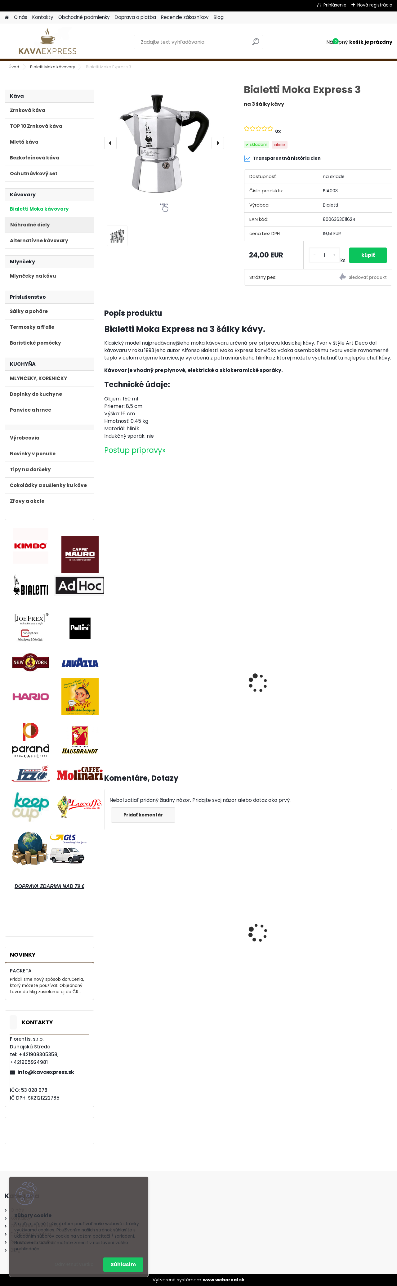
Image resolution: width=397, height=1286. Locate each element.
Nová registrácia (374, 5)
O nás (20, 17)
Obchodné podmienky (84, 17)
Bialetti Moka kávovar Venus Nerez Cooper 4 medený (281, 926)
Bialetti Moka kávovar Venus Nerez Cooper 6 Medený (208, 926)
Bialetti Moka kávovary (52, 67)
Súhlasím (123, 1264)
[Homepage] (7, 17)
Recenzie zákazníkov (185, 17)
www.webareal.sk (223, 1280)
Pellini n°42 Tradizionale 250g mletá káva (137, 674)
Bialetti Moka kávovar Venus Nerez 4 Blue (354, 927)
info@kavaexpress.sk (45, 1072)
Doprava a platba (135, 17)
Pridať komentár (143, 815)
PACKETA (21, 970)
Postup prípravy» (135, 450)
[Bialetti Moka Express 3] (164, 143)
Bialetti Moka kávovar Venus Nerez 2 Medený (136, 925)
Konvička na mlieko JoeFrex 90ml (351, 655)
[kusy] (324, 255)
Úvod (14, 67)
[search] (255, 44)
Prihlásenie (334, 5)
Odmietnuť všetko (74, 1264)
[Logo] (47, 42)
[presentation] (110, 143)
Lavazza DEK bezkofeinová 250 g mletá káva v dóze (278, 680)
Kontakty (42, 17)
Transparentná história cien (282, 158)
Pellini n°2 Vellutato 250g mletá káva (205, 674)
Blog (219, 17)
